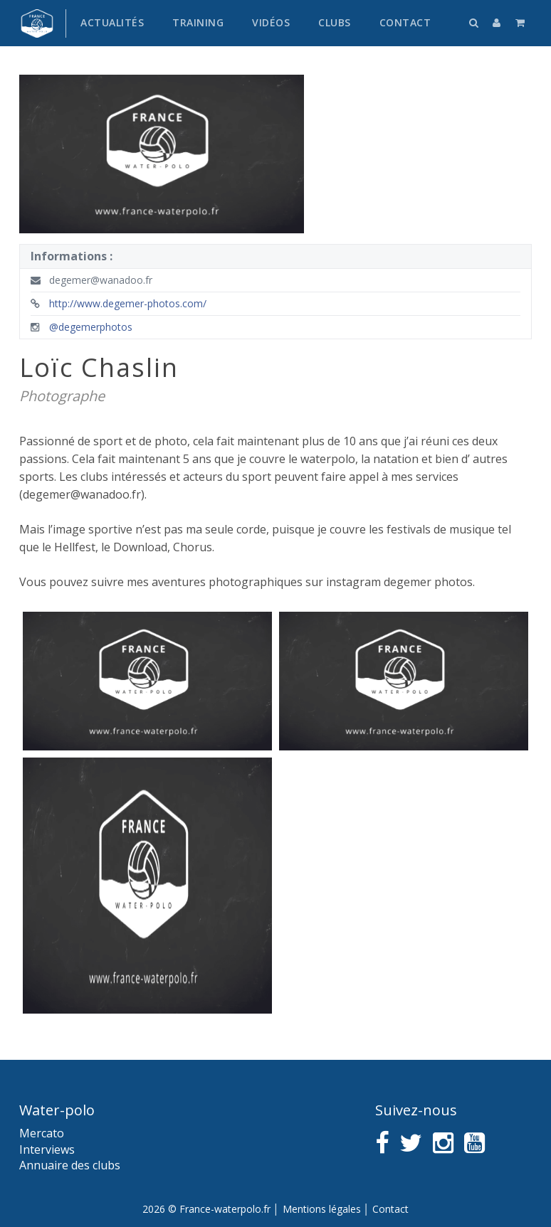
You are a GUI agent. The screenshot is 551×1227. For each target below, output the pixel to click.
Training (198, 22)
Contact (405, 22)
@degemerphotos (81, 327)
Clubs (334, 22)
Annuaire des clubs (69, 1165)
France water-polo (37, 23)
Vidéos (271, 22)
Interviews (47, 1149)
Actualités (112, 22)
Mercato (41, 1133)
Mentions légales (322, 1209)
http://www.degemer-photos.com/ (118, 303)
